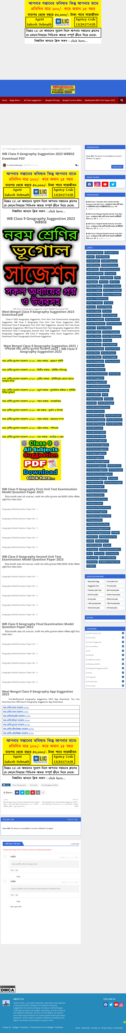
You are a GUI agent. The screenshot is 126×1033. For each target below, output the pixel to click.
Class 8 (108, 340)
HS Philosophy (117, 470)
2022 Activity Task (95, 253)
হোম (3, 149)
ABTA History (94, 265)
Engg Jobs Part (93, 586)
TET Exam (92, 562)
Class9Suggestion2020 (14, 149)
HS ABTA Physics (115, 424)
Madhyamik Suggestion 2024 (99, 516)
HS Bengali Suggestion (97, 441)
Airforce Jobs (93, 594)
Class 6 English (111, 315)
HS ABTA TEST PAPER (97, 432)
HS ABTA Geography (96, 420)
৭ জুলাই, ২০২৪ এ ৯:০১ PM (69, 882)
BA (118, 278)
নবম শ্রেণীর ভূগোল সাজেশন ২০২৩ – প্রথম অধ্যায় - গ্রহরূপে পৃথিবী (32, 360)
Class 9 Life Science (96, 365)
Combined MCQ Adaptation (99, 386)
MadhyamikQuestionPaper (98, 524)
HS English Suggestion (97, 453)
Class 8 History (113, 349)
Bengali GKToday (52, 100)
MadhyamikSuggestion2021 (99, 528)
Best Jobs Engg (93, 581)
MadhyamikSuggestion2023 (99, 533)
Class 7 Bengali (105, 328)
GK (106, 395)
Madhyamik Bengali (114, 482)
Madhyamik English (96, 487)
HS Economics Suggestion (98, 445)
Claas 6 (104, 282)
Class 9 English (111, 357)
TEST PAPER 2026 (108, 558)
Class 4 (109, 303)
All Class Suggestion (32, 100)
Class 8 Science (109, 353)
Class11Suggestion (96, 378)
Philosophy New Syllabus (111, 549)
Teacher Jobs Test (94, 590)
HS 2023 (92, 403)
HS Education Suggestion (98, 449)
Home (4, 100)
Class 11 (116, 282)
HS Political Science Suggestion (100, 474)
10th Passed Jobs (113, 603)
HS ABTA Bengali (107, 403)
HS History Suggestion (97, 466)
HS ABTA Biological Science (99, 407)
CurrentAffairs (94, 395)
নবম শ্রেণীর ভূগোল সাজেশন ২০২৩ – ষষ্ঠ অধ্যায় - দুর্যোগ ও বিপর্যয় (32, 410)
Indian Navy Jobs (113, 594)
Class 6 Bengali (94, 315)
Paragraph (93, 549)
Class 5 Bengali (105, 307)
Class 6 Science (115, 324)
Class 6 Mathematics (96, 324)
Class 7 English (94, 332)
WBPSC (92, 566)
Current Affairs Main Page (98, 390)
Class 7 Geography (112, 332)
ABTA (91, 257)
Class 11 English (95, 290)
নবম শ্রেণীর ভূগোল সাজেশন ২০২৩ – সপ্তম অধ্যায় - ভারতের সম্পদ (33, 418)
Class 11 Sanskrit (95, 303)
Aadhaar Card (112, 253)
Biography (93, 282)
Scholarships (113, 553)
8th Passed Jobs (113, 590)
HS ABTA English (114, 415)
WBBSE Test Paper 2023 (110, 562)
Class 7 (92, 328)
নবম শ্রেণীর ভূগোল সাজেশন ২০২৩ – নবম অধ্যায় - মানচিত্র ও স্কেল (33, 436)
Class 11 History (95, 294)
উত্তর (12, 870)
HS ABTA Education (96, 415)
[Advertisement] (63, 62)
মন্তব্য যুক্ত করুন (16, 906)
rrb (90, 553)
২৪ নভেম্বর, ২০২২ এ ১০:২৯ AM (68, 857)
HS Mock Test (115, 466)
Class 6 (107, 311)
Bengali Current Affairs (72, 100)
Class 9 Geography (19, 785)
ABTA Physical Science (111, 269)
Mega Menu (15, 100)
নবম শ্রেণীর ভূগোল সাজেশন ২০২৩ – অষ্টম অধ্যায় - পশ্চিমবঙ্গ (30, 427)
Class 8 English (111, 344)
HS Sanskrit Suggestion (97, 478)
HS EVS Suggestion (96, 457)
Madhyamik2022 (95, 520)
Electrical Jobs (112, 599)
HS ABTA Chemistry (96, 411)
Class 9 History (113, 361)
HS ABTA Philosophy (96, 424)
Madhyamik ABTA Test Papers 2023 (100, 100)
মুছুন (17, 870)
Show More (117, 167)
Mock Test (93, 537)
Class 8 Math (94, 353)
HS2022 (114, 478)
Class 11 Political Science (98, 298)
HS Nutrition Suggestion (97, 470)
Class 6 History (113, 319)
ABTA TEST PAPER (95, 273)
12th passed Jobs (94, 603)
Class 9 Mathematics (96, 370)
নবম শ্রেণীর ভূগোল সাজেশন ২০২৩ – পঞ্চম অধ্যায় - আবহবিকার (31, 401)
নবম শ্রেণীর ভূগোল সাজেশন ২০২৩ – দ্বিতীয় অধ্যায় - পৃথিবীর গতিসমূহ (34, 369)
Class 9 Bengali (94, 357)
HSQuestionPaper (95, 482)
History (109, 399)
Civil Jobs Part (112, 581)
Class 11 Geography (113, 290)
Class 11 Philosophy (113, 294)
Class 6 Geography (96, 319)
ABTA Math (93, 269)
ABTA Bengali (103, 257)
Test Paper (93, 558)
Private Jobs (111, 586)
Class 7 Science (94, 340)
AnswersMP (93, 278)
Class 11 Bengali (95, 286)
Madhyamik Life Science (97, 499)
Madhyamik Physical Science (99, 507)
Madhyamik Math (95, 503)
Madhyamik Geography (97, 491)
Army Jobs (92, 599)
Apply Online (107, 278)
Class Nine (33, 785)
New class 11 (102, 541)
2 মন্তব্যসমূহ (75, 844)
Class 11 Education (113, 286)
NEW (91, 541)
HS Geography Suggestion (98, 461)
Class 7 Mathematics (112, 336)
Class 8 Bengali (94, 344)
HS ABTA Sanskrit (95, 428)
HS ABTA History (115, 420)
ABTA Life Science (110, 265)
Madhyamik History (96, 495)
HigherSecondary (95, 399)
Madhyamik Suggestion (97, 512)
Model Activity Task (109, 537)
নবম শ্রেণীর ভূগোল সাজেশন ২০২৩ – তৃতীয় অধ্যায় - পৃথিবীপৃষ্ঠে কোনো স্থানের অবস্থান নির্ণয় (38, 379)
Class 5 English (94, 311)
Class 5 (92, 307)
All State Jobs (112, 608)
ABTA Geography (110, 261)
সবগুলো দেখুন (72, 819)
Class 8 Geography (96, 349)
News (108, 545)
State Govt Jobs (94, 608)
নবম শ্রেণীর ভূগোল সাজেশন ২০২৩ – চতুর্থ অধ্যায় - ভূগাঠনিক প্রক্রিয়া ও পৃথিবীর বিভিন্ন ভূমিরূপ (39, 391)
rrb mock (100, 553)
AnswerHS (111, 273)
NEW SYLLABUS (95, 545)
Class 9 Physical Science (97, 374)
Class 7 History (94, 336)
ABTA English (94, 261)
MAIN (116, 533)
